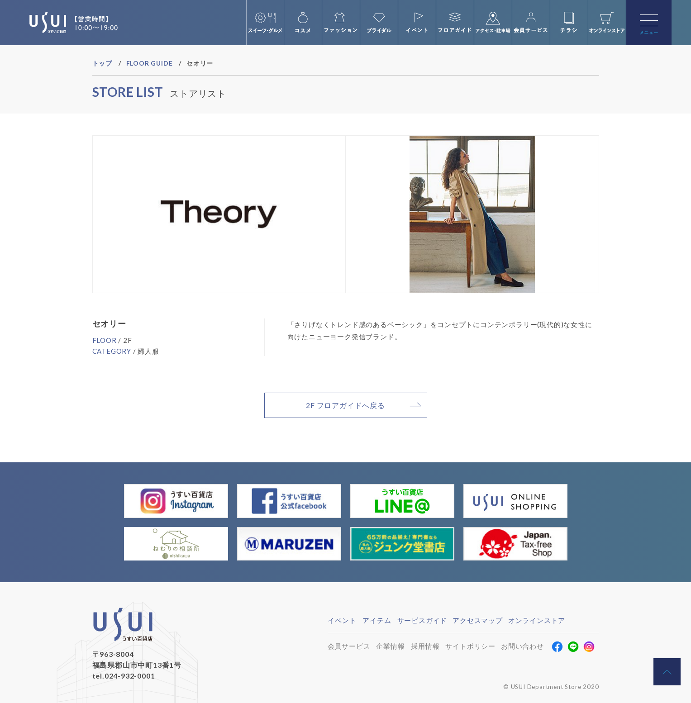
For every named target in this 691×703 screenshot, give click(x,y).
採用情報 (425, 646)
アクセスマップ (478, 620)
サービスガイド (422, 620)
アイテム (376, 620)
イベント (342, 620)
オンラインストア (536, 620)
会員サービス (349, 646)
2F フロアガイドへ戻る (345, 405)
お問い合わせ (522, 646)
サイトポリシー (470, 646)
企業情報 (390, 646)
